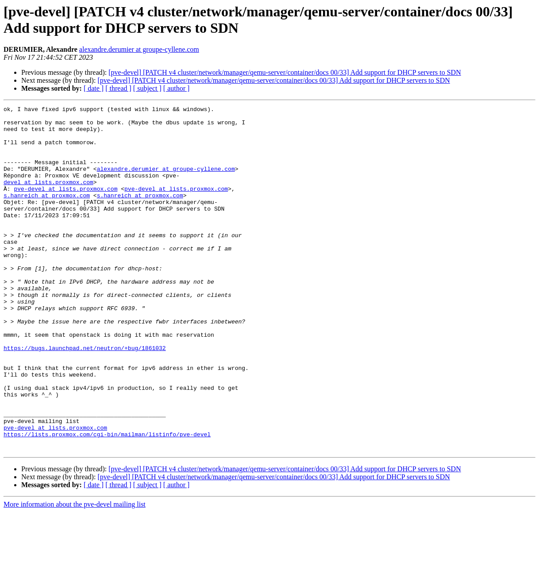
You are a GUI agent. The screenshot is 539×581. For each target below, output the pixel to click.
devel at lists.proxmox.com (48, 198)
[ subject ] (147, 88)
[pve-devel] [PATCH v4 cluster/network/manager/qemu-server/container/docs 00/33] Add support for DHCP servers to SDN (284, 72)
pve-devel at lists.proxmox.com (65, 206)
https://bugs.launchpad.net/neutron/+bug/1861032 (85, 397)
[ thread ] (118, 88)
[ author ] (176, 88)
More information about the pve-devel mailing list (75, 573)
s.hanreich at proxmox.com (47, 214)
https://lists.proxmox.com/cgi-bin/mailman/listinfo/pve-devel (107, 500)
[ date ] (94, 88)
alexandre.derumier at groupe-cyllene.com (139, 49)
